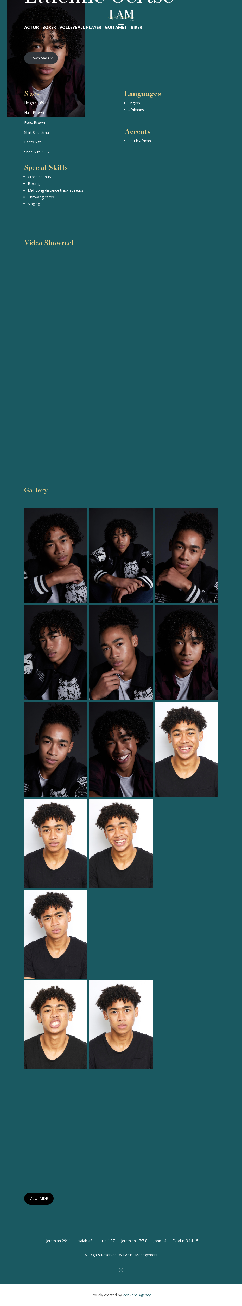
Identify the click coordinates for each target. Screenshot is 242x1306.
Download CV (41, 58)
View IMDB (39, 1198)
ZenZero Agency (137, 1294)
